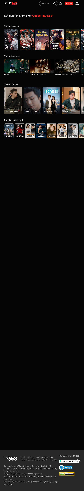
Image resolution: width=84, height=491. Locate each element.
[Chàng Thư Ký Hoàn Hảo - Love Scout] (51, 130)
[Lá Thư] (16, 67)
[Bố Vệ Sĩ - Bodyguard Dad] (9, 130)
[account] (77, 3)
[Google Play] (63, 461)
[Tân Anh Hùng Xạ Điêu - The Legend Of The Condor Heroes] (73, 39)
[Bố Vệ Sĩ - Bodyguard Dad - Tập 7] (71, 100)
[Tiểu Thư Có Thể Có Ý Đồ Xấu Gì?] (41, 130)
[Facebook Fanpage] (79, 461)
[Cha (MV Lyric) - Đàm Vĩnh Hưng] (67, 67)
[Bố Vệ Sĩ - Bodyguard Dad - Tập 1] (51, 100)
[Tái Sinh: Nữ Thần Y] (73, 130)
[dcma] (66, 475)
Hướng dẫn (52, 460)
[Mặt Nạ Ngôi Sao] (19, 130)
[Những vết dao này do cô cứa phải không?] (32, 100)
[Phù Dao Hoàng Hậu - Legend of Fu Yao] (42, 39)
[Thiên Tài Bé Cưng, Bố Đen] (30, 130)
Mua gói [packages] (69, 3)
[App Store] (72, 461)
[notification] (60, 3)
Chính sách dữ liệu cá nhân (30, 460)
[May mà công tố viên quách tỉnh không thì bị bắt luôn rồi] (13, 100)
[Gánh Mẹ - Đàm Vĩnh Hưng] (42, 67)
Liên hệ (44, 460)
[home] (13, 3)
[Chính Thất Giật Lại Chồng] (62, 130)
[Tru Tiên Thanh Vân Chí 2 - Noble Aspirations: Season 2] (11, 39)
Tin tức (23, 457)
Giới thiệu (30, 457)
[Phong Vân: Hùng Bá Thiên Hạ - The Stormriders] (57, 39)
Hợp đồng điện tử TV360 (45, 457)
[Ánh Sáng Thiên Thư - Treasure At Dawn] (27, 39)
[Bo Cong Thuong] (65, 467)
